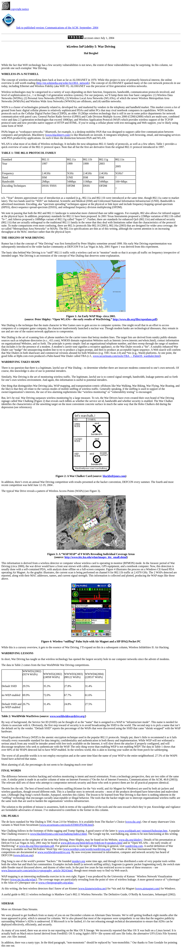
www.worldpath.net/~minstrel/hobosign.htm (142, 830)
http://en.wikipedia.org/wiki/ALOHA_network (63, 82)
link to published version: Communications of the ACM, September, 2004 (57, 27)
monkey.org (78, 861)
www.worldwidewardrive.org (53, 852)
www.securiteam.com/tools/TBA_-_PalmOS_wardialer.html (126, 355)
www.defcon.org (23, 855)
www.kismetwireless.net (92, 888)
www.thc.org (133, 821)
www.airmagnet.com (147, 888)
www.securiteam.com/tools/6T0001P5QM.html (66, 824)
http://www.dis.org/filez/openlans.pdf (135, 319)
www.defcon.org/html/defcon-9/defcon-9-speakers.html (91, 842)
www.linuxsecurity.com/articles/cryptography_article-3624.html (37, 870)
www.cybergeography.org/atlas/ (55, 882)
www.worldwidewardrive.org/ (67, 716)
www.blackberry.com (58, 134)
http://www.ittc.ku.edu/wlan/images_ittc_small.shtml (95, 557)
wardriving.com (134, 845)
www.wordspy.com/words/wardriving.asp (87, 849)
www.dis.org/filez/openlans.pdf (36, 845)
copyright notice (15, 9)
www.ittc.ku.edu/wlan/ (23, 879)
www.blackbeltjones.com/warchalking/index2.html (58, 833)
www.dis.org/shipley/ (130, 839)
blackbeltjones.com (114, 476)
